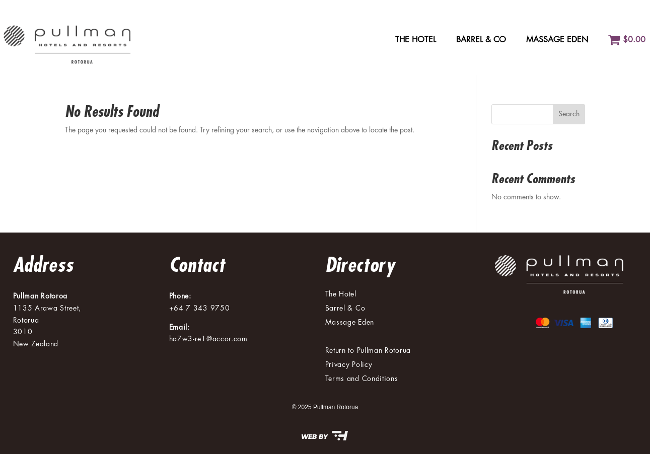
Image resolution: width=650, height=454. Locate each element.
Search (569, 113)
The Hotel (415, 40)
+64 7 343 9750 (199, 308)
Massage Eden (557, 40)
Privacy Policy (349, 364)
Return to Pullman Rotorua (368, 350)
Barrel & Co (481, 40)
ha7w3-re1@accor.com (208, 338)
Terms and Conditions (361, 378)
